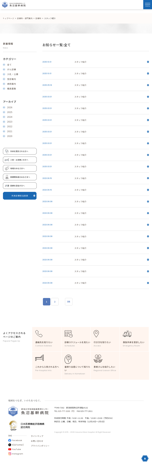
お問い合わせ (37, 441)
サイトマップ (37, 436)
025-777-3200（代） (66, 411)
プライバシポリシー (40, 445)
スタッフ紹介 (111, 61)
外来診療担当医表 (23, 195)
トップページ (8, 18)
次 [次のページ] (69, 301)
